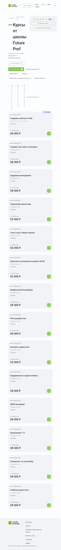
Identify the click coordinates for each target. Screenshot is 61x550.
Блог (49, 4)
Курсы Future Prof (20, 18)
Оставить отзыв (15, 149)
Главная (11, 18)
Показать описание (14, 58)
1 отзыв (24, 121)
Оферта (28, 543)
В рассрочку (24, 96)
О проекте (29, 539)
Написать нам (30, 535)
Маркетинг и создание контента (20, 78)
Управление (14, 74)
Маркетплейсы (40, 78)
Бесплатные (18, 96)
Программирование (33, 69)
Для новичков (11, 97)
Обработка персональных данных (34, 531)
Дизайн (25, 74)
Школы (43, 4)
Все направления (16, 69)
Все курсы (37, 5)
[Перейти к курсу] (49, 133)
